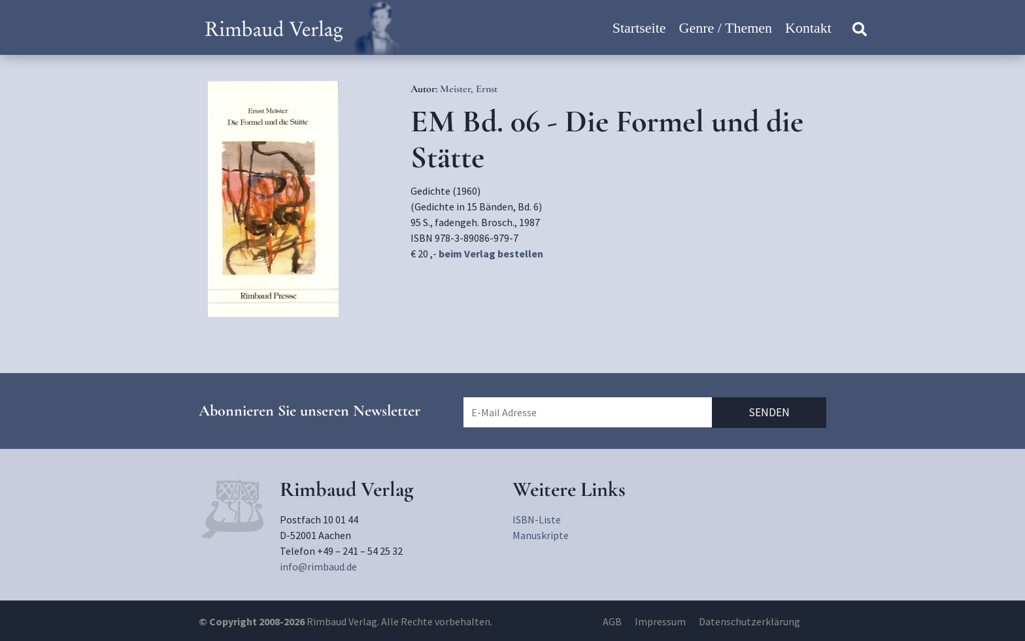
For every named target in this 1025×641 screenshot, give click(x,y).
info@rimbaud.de (318, 566)
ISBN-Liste (536, 519)
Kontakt (808, 28)
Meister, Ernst (468, 88)
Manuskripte (540, 535)
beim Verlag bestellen (491, 253)
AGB (612, 621)
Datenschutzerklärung (749, 621)
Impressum (660, 621)
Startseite (639, 28)
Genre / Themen (726, 28)
